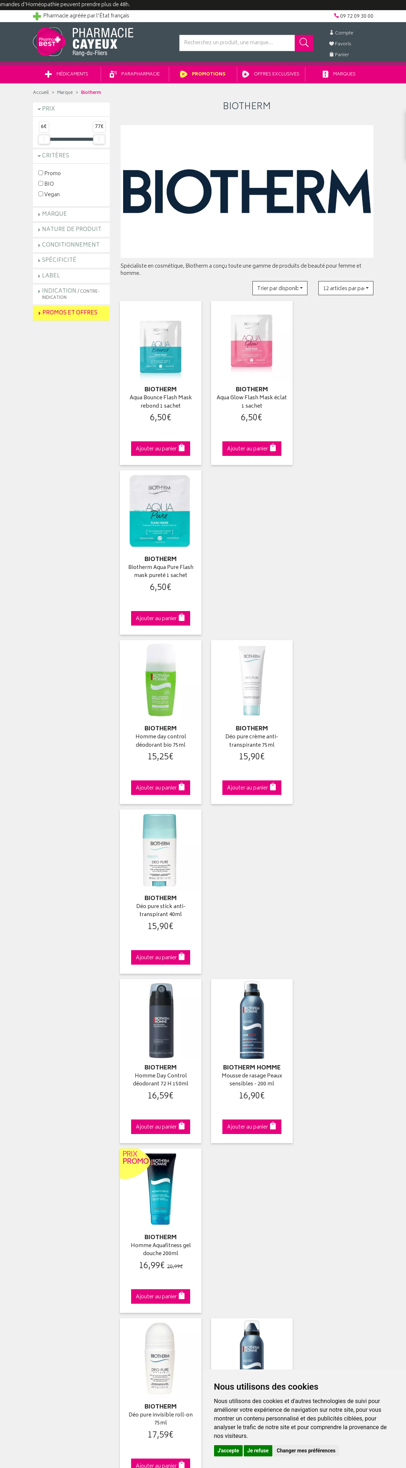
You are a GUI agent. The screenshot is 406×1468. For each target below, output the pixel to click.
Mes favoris (221, 1194)
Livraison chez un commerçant (331, 1178)
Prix (48, 110)
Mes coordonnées (230, 1169)
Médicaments (66, 75)
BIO (46, 185)
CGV (126, 1228)
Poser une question (55, 1178)
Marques (339, 75)
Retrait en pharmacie (319, 1160)
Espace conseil (138, 1194)
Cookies (130, 1253)
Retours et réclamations (60, 1194)
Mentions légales (140, 1236)
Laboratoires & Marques (148, 1169)
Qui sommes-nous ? (56, 1160)
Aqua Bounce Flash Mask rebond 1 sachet (159, 400)
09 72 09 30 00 (334, 1035)
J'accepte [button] (228, 1450)
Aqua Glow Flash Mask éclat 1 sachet (247, 400)
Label (51, 277)
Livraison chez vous (318, 1169)
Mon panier (221, 1186)
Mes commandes (228, 1178)
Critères (55, 157)
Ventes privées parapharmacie (155, 1186)
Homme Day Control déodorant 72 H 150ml (159, 731)
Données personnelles (147, 1245)
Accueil (41, 94)
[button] (279, 289)
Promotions (203, 75)
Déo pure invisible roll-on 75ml (159, 897)
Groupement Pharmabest (62, 1169)
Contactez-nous (51, 1186)
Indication (71, 295)
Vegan (49, 195)
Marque (65, 94)
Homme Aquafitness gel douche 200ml (335, 731)
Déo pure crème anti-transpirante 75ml (247, 565)
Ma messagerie (226, 1203)
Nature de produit (71, 231)
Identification (223, 1160)
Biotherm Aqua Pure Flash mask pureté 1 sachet (334, 400)
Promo (49, 174)
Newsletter (133, 1203)
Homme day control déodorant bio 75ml (159, 565)
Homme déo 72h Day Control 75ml (335, 897)
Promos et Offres (69, 314)
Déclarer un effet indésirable (153, 1220)
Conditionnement (71, 246)
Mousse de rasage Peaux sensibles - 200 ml (247, 731)
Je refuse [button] (258, 1450)
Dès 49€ (159, 1038)
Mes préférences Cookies (150, 1262)
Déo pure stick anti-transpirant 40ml (334, 565)
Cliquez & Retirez (71, 1035)
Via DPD (247, 1035)
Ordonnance (135, 1211)
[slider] (44, 140)
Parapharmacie (135, 75)
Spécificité (59, 262)
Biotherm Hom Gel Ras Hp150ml (247, 897)
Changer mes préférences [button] (306, 1450)
